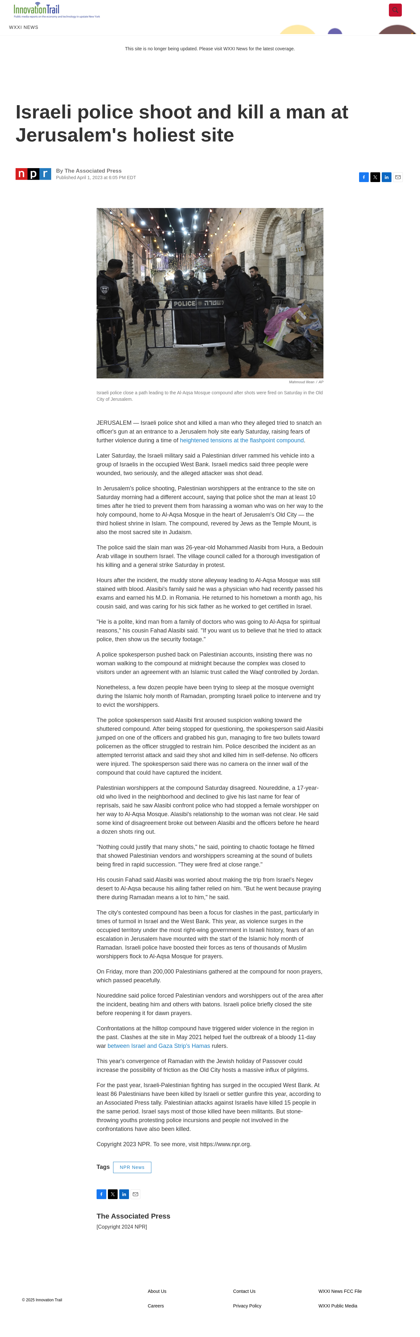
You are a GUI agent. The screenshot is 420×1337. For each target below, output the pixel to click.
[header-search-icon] (400, 17)
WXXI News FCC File (340, 1305)
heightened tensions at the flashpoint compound (242, 454)
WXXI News (24, 41)
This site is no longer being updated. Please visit (174, 62)
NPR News (132, 1181)
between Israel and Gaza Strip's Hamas (159, 1060)
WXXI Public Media (338, 1320)
